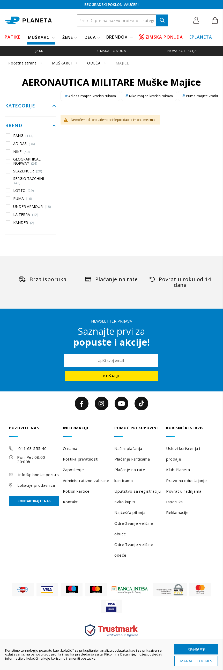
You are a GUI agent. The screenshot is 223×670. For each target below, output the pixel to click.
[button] (197, 20)
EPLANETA (200, 37)
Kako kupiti (124, 501)
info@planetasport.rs (38, 474)
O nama (70, 448)
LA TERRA (25, 215)
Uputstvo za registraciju (137, 491)
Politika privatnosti (81, 459)
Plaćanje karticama (132, 459)
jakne (40, 51)
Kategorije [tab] (20, 105)
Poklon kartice (76, 491)
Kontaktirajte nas (34, 501)
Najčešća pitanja (129, 512)
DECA (90, 37)
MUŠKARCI (39, 37)
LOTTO (23, 190)
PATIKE (12, 37)
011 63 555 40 (32, 448)
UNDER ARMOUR (32, 207)
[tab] (34, 431)
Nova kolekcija (182, 51)
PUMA (22, 198)
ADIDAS (24, 144)
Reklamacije (177, 512)
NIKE (21, 152)
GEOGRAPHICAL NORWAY (27, 161)
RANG (23, 136)
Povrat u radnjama (184, 491)
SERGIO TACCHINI (28, 181)
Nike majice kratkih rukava (151, 95)
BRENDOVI (117, 37)
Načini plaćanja (128, 448)
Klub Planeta (178, 469)
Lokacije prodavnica (36, 485)
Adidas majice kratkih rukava (92, 95)
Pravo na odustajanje (186, 480)
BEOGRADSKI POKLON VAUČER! (111, 4)
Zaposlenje (73, 469)
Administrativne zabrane (86, 480)
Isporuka (174, 501)
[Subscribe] (111, 376)
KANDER (23, 223)
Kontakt (70, 501)
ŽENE (67, 37)
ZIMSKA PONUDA (161, 37)
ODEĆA (94, 63)
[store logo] (28, 21)
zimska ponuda (111, 51)
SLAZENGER (27, 171)
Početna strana (23, 63)
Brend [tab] (13, 125)
